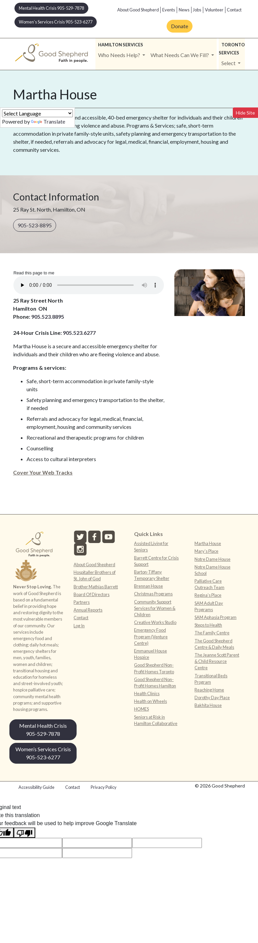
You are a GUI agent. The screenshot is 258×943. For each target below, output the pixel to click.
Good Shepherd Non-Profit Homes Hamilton (155, 682)
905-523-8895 (34, 225)
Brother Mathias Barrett (96, 586)
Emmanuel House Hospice (150, 654)
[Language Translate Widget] (37, 113)
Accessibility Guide (36, 787)
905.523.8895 (47, 316)
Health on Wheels (150, 701)
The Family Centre (212, 632)
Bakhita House (208, 705)
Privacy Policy (104, 787)
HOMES (141, 709)
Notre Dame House (212, 559)
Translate (48, 121)
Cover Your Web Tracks (43, 472)
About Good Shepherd (138, 9)
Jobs (197, 9)
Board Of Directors (92, 594)
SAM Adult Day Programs (209, 606)
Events (168, 9)
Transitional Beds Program (211, 679)
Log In (79, 625)
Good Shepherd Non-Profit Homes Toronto (154, 668)
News (184, 9)
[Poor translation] (24, 832)
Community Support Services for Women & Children (154, 608)
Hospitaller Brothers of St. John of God (95, 575)
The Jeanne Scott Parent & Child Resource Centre (217, 661)
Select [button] (228, 63)
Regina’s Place (208, 595)
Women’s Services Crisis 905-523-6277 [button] (55, 22)
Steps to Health (208, 625)
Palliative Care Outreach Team (209, 584)
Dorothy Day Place (212, 697)
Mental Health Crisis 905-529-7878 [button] (51, 8)
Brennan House (148, 586)
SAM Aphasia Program (215, 617)
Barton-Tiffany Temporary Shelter (151, 575)
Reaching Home (209, 689)
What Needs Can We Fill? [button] (180, 55)
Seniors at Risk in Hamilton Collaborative (155, 720)
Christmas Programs (153, 593)
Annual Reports (88, 610)
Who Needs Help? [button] (119, 55)
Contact (234, 9)
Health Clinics (147, 693)
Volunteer (214, 9)
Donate (179, 26)
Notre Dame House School (212, 570)
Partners (82, 602)
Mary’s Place (206, 551)
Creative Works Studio (155, 622)
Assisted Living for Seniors (151, 546)
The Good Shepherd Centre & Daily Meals (214, 644)
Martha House (208, 543)
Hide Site (245, 113)
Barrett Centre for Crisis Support (156, 561)
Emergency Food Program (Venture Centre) (151, 636)
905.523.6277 (79, 332)
